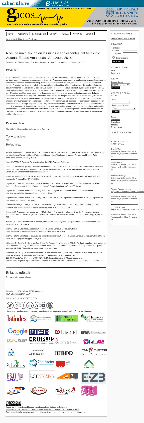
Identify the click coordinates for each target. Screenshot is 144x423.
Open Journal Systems (121, 34)
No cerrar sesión (121, 58)
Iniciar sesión (39, 34)
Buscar (53, 34)
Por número (115, 120)
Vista (113, 71)
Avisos (89, 34)
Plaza (34, 39)
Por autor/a (115, 122)
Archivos (77, 34)
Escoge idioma (117, 82)
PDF (7, 140)
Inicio (11, 34)
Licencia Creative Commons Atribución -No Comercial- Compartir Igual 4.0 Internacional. (42, 409)
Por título (114, 124)
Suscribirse (115, 73)
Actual (65, 34)
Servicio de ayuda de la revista (123, 38)
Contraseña (116, 54)
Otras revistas (116, 127)
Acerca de (23, 34)
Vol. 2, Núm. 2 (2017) (21, 39)
